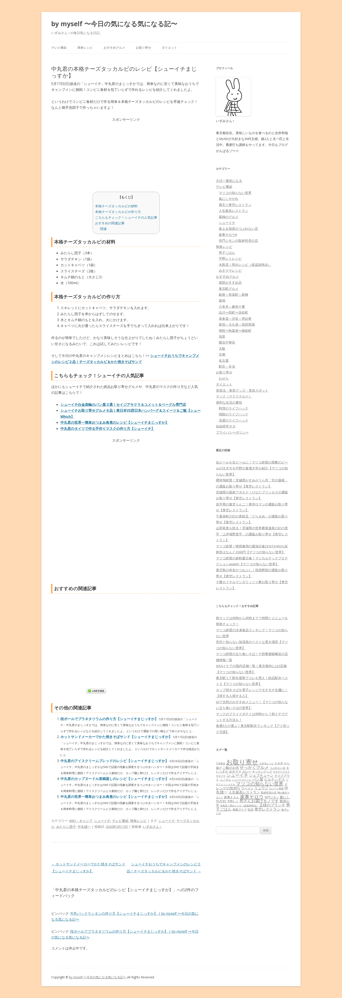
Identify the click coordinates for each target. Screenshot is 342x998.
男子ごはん (227, 252)
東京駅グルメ (228, 288)
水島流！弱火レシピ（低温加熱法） (245, 264)
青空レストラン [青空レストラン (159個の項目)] (267, 809)
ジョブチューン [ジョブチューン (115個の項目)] (261, 775)
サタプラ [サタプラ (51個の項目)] (221, 775)
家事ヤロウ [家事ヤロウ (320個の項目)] (252, 796)
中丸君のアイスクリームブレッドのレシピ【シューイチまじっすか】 (114, 760)
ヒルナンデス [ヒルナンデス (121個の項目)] (274, 779)
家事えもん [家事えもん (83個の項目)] (231, 797)
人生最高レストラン (233, 210)
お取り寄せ (143, 47)
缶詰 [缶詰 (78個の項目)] (251, 809)
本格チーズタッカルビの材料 (116, 206)
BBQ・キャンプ (80, 820)
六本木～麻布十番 (232, 306)
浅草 (222, 336)
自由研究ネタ (226, 426)
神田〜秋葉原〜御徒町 (235, 330)
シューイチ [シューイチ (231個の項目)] (237, 775)
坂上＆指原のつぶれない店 (238, 228)
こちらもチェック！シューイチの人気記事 (126, 217)
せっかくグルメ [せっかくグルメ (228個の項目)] (254, 767)
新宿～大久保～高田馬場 (237, 324)
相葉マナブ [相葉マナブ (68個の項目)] (240, 809)
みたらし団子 (66, 826)
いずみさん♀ (152, 826)
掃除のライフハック (233, 414)
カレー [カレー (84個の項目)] (246, 771)
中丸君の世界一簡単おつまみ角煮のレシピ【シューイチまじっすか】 (114, 796)
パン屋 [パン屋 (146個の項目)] (257, 779)
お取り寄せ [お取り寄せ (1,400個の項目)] (242, 762)
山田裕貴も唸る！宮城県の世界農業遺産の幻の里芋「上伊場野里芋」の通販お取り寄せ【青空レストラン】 (252, 534)
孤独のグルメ (228, 216)
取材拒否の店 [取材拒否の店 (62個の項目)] (269, 792)
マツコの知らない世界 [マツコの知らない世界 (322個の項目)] (259, 783)
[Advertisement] (126, 153)
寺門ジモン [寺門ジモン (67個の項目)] (272, 797)
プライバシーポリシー (232, 432)
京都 (222, 354)
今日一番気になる (229, 180)
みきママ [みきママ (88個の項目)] (235, 771)
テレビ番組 (59, 47)
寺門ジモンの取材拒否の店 (238, 240)
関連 (103, 229)
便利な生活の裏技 (229, 402)
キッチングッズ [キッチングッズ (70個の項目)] (262, 771)
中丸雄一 (84, 826)
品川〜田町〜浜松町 (233, 312)
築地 (222, 300)
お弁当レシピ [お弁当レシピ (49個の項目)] (266, 763)
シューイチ (102, 820)
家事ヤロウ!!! (228, 234)
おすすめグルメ (114, 47)
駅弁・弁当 (227, 366)
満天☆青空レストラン (235, 204)
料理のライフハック (233, 408)
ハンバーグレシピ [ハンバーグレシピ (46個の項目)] (241, 779)
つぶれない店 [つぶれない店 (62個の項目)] (277, 768)
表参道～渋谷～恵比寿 (235, 318)
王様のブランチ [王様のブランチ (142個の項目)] (272, 805)
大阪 (222, 348)
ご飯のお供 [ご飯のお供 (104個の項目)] (230, 767)
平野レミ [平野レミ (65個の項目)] (233, 801)
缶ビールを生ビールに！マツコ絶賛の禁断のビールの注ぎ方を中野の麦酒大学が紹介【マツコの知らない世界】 (252, 468)
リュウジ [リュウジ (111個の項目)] (261, 788)
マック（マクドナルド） (234, 396)
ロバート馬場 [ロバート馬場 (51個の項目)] (276, 788)
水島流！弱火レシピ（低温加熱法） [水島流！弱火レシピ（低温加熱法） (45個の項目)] (239, 805)
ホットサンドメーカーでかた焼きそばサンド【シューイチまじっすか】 (116, 736)
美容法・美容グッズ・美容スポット (242, 390)
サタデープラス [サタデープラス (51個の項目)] (281, 771)
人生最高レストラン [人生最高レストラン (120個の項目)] (244, 792)
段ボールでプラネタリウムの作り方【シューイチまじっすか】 (109, 718)
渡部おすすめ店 (230, 282)
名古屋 (224, 360)
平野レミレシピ (230, 258)
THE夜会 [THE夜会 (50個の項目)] (220, 763)
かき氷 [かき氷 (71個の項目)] (279, 763)
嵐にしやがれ (228, 198)
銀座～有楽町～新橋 (233, 294)
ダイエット (169, 47)
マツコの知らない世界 (235, 192)
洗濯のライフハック (233, 420)
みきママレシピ (230, 270)
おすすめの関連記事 (110, 223)
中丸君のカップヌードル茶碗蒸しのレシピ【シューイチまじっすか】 (114, 778)
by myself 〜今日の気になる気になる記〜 (114, 23)
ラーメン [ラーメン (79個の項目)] (247, 788)
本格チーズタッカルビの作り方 (118, 211)
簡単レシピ (85, 47)
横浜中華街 (227, 342)
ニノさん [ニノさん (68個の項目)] (225, 780)
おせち (224, 378)
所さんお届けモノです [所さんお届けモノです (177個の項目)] (259, 800)
